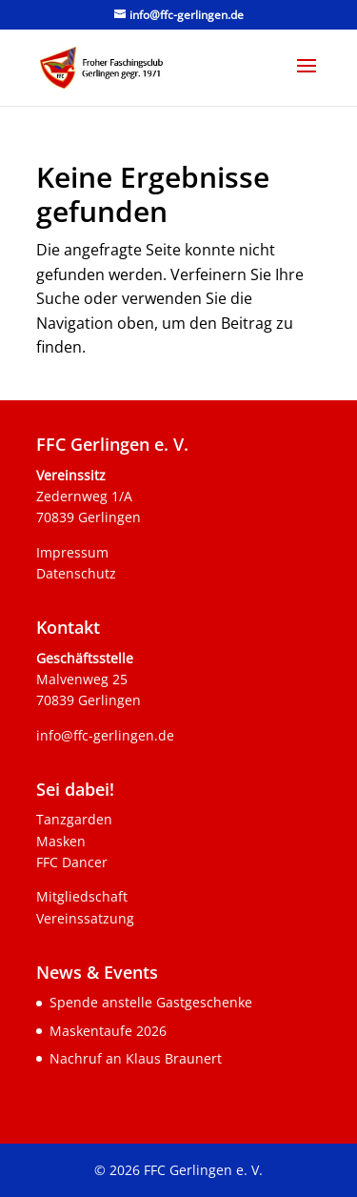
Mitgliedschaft (82, 896)
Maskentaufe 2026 (108, 1031)
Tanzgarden (74, 819)
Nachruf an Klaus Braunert (136, 1058)
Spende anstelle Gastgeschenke (151, 1002)
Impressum (72, 552)
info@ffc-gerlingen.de (105, 735)
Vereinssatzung (85, 918)
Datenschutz (76, 573)
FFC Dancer (72, 862)
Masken (61, 841)
